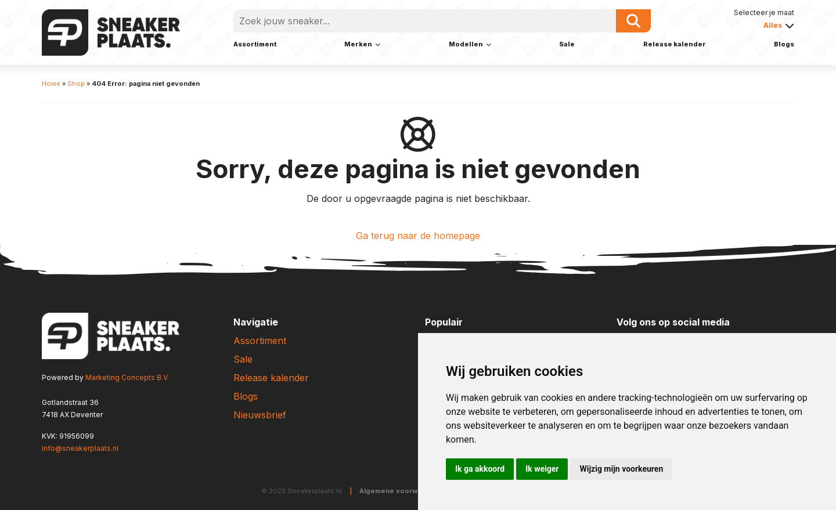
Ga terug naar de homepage (418, 235)
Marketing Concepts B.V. (127, 377)
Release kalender (674, 44)
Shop (76, 83)
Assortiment (254, 44)
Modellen (466, 44)
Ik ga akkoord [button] (480, 468)
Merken (358, 44)
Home (51, 83)
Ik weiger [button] (541, 468)
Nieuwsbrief (259, 415)
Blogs (784, 44)
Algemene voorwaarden (400, 491)
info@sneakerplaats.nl (80, 448)
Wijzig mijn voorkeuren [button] (621, 468)
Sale (567, 44)
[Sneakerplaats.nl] (111, 31)
